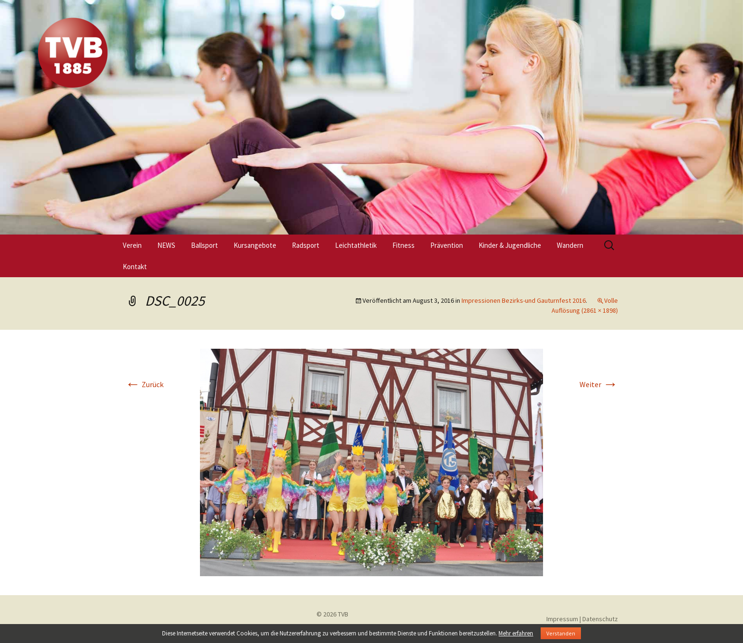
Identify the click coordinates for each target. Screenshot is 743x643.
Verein (132, 245)
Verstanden (560, 633)
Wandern (570, 245)
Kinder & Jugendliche (510, 245)
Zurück (144, 384)
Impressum (562, 619)
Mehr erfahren (515, 633)
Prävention (446, 245)
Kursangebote (255, 245)
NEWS (166, 245)
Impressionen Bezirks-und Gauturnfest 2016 (524, 300)
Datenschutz (600, 619)
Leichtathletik (356, 245)
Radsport (305, 245)
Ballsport (204, 245)
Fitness (403, 245)
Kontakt (135, 266)
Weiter (599, 384)
